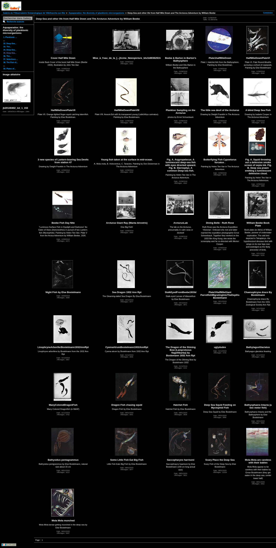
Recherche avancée (15, 22)
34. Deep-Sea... (9, 50)
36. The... (7, 56)
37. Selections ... (10, 59)
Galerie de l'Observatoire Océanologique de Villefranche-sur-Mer (34, 13)
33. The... (7, 47)
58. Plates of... (9, 69)
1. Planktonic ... (10, 37)
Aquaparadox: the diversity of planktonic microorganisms (96, 13)
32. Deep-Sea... (9, 44)
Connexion (268, 13)
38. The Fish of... (10, 62)
